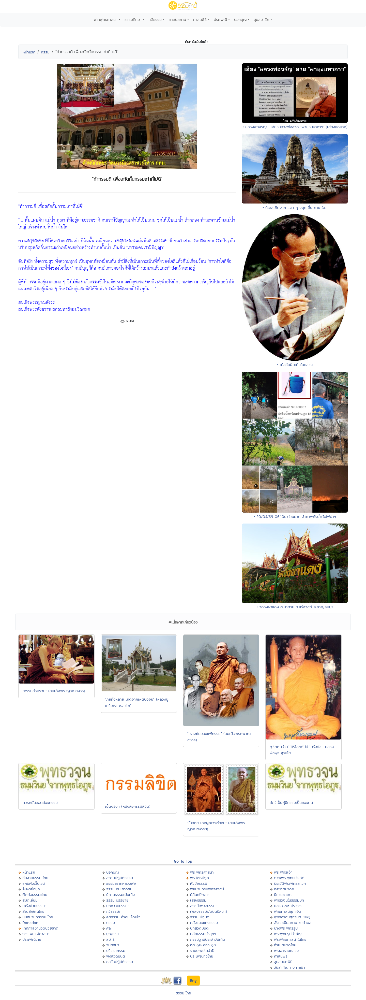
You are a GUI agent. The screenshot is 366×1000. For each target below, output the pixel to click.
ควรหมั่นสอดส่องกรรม (40, 802)
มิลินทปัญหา (199, 894)
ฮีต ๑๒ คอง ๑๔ (203, 945)
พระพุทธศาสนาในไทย (290, 939)
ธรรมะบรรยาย (117, 900)
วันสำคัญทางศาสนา (289, 967)
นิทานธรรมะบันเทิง (120, 894)
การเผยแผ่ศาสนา (36, 933)
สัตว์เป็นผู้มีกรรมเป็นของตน (291, 802)
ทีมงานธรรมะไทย (35, 877)
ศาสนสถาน (177, 19)
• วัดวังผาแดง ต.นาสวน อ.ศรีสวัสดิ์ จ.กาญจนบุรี (294, 607)
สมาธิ (110, 939)
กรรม (45, 52)
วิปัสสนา (112, 945)
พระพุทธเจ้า (283, 872)
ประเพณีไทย (31, 939)
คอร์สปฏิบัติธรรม (119, 961)
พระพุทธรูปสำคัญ (288, 933)
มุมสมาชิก (261, 19)
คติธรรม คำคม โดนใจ (123, 917)
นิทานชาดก (283, 894)
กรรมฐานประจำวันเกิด (207, 939)
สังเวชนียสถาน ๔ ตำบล (292, 922)
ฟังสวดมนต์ (115, 956)
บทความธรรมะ (117, 905)
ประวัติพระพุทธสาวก (290, 883)
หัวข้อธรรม (198, 883)
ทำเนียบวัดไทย (285, 945)
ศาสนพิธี (200, 19)
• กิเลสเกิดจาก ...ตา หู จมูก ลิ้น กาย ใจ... (295, 207)
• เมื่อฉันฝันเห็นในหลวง (295, 364)
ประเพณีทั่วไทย (201, 956)
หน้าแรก (29, 52)
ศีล (108, 928)
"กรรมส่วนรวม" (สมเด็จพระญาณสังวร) (54, 690)
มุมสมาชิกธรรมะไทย (37, 917)
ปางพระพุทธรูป (286, 928)
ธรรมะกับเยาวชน (119, 889)
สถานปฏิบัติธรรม (119, 877)
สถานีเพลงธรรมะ (203, 905)
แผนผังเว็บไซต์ (33, 883)
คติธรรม (155, 19)
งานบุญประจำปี (202, 950)
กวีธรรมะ (113, 911)
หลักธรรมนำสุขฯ (203, 933)
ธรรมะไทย (183, 993)
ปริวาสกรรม (115, 950)
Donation (30, 922)
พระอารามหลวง (286, 950)
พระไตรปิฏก (199, 877)
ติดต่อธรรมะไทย (34, 894)
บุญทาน (112, 933)
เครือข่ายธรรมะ (34, 905)
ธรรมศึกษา (133, 19)
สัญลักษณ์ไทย (33, 911)
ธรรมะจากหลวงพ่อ (121, 883)
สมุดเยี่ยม (30, 900)
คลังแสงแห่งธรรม (204, 922)
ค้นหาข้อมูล (31, 889)
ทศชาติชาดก (284, 889)
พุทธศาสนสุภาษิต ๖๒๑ (292, 917)
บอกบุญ (240, 19)
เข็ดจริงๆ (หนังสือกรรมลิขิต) (127, 806)
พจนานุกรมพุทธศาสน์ (207, 889)
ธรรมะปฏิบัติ (199, 917)
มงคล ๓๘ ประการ (288, 905)
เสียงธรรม (198, 900)
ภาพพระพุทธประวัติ (289, 877)
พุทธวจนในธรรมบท (289, 900)
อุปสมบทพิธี (283, 961)
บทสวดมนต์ (199, 928)
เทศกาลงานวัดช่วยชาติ (40, 928)
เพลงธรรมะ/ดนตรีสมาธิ (208, 911)
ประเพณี (220, 19)
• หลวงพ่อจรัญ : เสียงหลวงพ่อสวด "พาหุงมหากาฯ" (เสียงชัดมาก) (294, 126)
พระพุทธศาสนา (105, 19)
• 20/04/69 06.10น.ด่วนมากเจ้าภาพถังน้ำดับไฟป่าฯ (295, 516)
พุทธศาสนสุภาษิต (287, 911)
